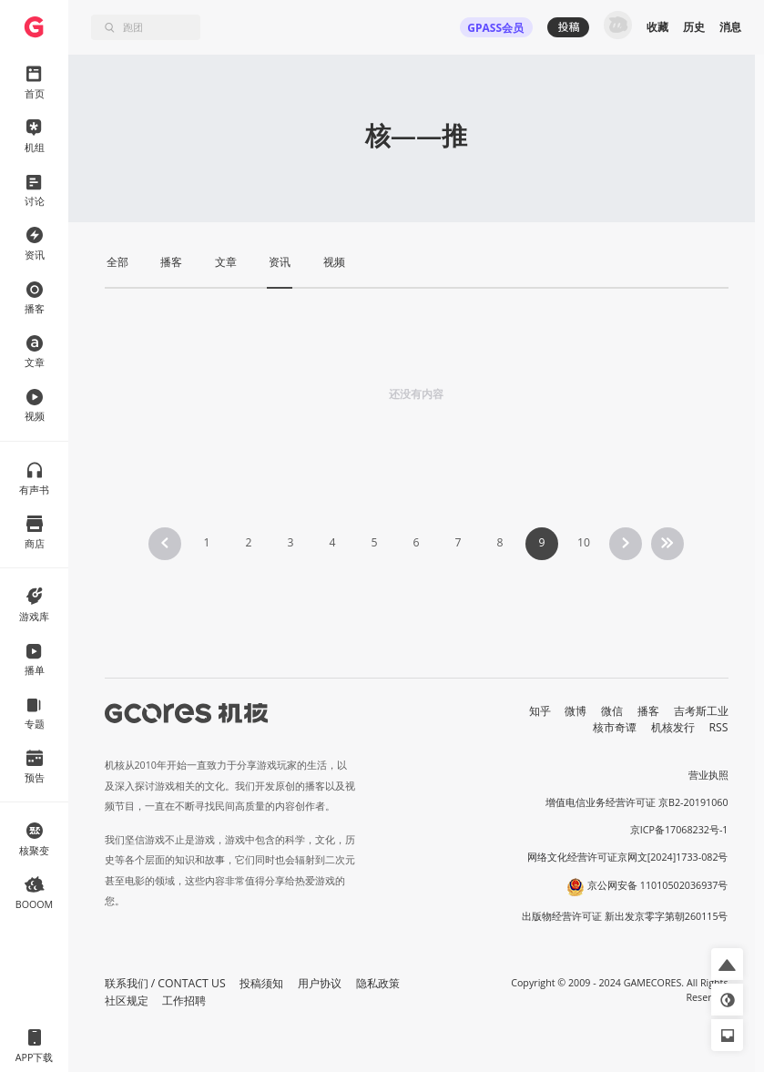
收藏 (657, 27)
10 (583, 542)
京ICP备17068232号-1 (679, 829)
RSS (718, 727)
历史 (694, 27)
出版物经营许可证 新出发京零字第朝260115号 (625, 916)
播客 (648, 711)
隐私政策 (378, 983)
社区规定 (126, 1000)
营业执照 (708, 775)
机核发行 (673, 727)
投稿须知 (261, 983)
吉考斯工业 (701, 711)
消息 (730, 27)
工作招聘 (184, 1000)
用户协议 (319, 983)
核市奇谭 (615, 727)
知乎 (540, 711)
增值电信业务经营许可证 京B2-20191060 (636, 802)
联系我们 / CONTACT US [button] (165, 983)
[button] (727, 964)
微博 (575, 711)
